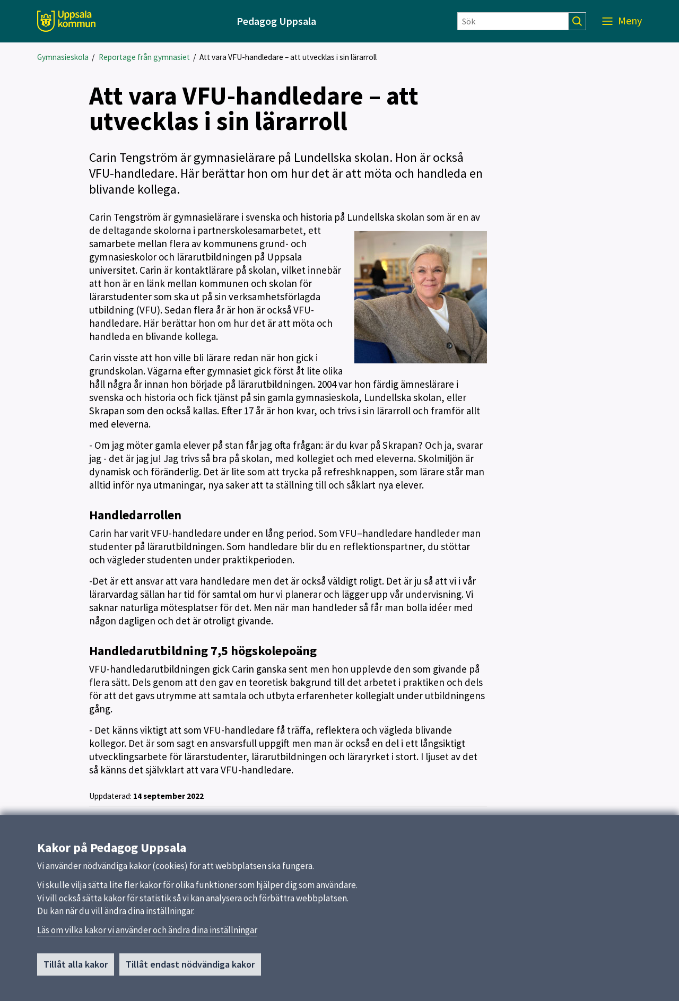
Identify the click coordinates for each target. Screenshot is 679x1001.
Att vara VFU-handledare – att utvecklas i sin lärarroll (288, 57)
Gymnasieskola (63, 57)
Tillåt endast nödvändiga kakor (190, 969)
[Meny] (622, 21)
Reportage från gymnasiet (144, 57)
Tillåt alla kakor (75, 969)
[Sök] (513, 21)
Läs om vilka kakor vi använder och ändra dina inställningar (147, 935)
